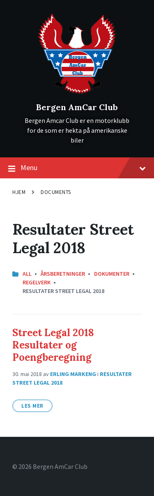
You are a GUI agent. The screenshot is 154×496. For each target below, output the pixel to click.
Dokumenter (111, 273)
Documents (56, 192)
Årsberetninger (63, 273)
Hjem (18, 192)
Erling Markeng (73, 374)
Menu (77, 168)
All (27, 273)
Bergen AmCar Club (77, 107)
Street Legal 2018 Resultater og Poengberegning (53, 345)
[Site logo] (77, 93)
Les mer (32, 405)
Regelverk (37, 282)
